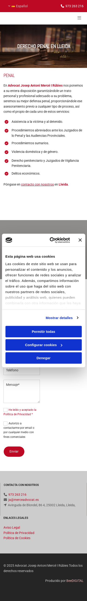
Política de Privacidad (18, 533)
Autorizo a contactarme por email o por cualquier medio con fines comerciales (18, 430)
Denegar (43, 358)
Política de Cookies (16, 538)
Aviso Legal (11, 527)
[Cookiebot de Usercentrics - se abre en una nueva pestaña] (52, 240)
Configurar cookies (43, 345)
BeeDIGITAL (75, 581)
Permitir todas (43, 332)
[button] (70, 18)
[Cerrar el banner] (80, 240)
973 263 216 (74, 6)
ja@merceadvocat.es (23, 500)
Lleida (63, 184)
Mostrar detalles (59, 318)
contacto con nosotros (37, 184)
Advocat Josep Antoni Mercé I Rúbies (35, 85)
